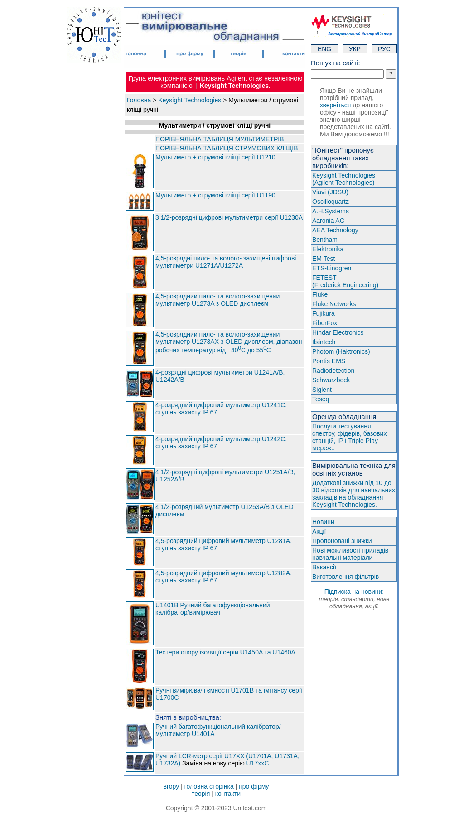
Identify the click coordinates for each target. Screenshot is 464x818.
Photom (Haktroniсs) (341, 351)
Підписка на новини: (354, 599)
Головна (139, 100)
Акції (319, 531)
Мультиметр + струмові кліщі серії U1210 (215, 157)
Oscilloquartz (330, 201)
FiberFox (324, 323)
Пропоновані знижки (342, 540)
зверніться (335, 105)
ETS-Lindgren (331, 268)
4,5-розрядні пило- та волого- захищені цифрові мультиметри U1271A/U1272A (225, 262)
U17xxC (257, 763)
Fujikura (323, 313)
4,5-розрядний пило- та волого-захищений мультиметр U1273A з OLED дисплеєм (217, 300)
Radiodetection (333, 370)
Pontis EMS (328, 361)
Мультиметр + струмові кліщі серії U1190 (215, 195)
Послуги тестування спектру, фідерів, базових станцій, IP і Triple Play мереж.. (349, 437)
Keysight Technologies (189, 100)
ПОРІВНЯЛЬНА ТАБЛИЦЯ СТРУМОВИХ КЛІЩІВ (226, 148)
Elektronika (327, 249)
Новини (323, 521)
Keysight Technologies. (235, 85)
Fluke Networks (334, 304)
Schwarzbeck (331, 380)
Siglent (322, 389)
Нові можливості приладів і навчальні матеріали (352, 554)
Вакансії (324, 567)
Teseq (320, 399)
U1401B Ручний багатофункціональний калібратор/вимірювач (212, 608)
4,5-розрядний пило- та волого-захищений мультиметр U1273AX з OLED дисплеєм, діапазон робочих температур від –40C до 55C (228, 342)
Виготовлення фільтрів (345, 576)
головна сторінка (209, 786)
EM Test (323, 258)
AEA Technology (335, 230)
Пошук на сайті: (335, 63)
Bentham (325, 239)
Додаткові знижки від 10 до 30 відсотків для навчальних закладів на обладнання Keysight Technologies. (353, 493)
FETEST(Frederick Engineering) (345, 281)
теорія (201, 793)
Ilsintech (323, 342)
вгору (171, 786)
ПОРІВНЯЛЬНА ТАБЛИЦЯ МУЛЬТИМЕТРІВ (219, 139)
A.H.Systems (330, 211)
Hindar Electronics (338, 332)
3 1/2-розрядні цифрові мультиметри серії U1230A (229, 217)
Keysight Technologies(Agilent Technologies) (343, 179)
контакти (228, 793)
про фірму (254, 786)
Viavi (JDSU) (330, 192)
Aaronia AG (328, 220)
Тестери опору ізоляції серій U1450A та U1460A (225, 652)
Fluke (320, 294)
